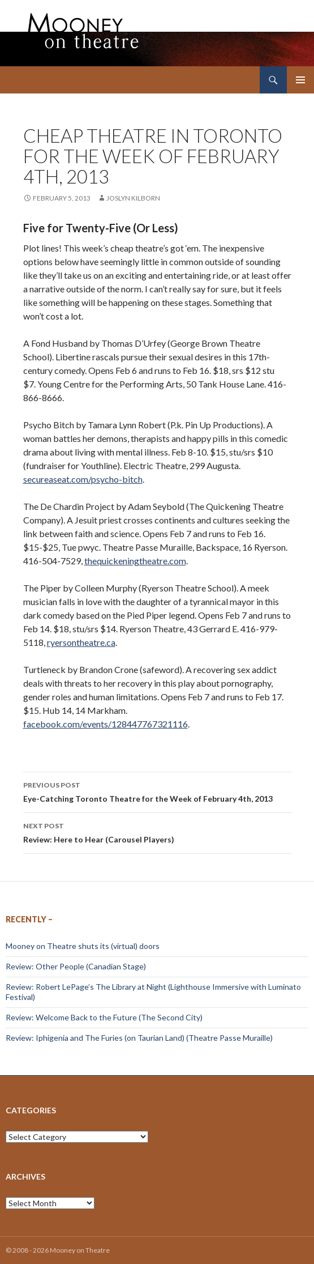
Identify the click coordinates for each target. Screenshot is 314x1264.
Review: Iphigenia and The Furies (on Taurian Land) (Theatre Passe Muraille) (139, 1037)
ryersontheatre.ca (81, 642)
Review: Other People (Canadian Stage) (76, 966)
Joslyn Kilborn (133, 198)
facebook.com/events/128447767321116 (105, 723)
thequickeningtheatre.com (135, 560)
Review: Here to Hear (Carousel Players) (157, 831)
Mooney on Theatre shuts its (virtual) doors (83, 946)
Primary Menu (300, 79)
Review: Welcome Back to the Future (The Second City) (104, 1017)
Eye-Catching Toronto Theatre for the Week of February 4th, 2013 (157, 790)
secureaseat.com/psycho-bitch (83, 479)
